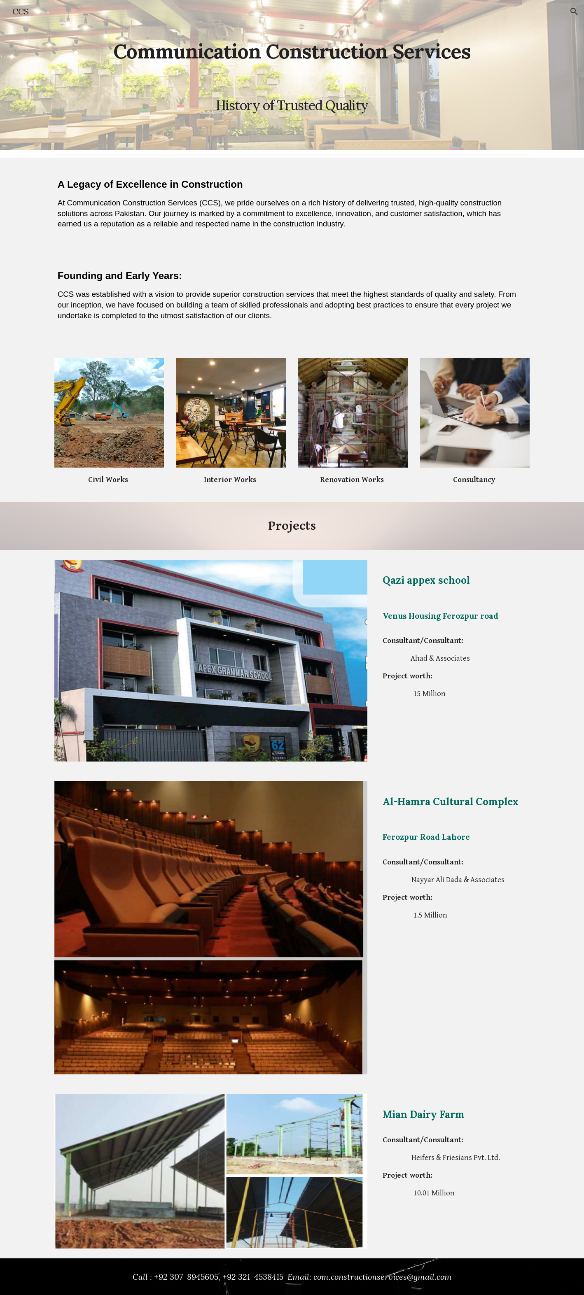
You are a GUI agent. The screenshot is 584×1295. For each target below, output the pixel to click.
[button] (574, 11)
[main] (292, 75)
